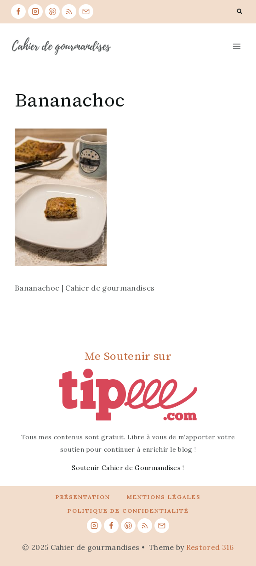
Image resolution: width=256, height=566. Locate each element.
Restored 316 (210, 547)
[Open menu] (236, 46)
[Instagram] (35, 11)
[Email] (86, 11)
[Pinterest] (52, 11)
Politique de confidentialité (128, 510)
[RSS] (69, 11)
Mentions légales (164, 496)
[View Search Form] (239, 11)
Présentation (83, 496)
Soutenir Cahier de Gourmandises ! (128, 468)
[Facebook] (18, 11)
